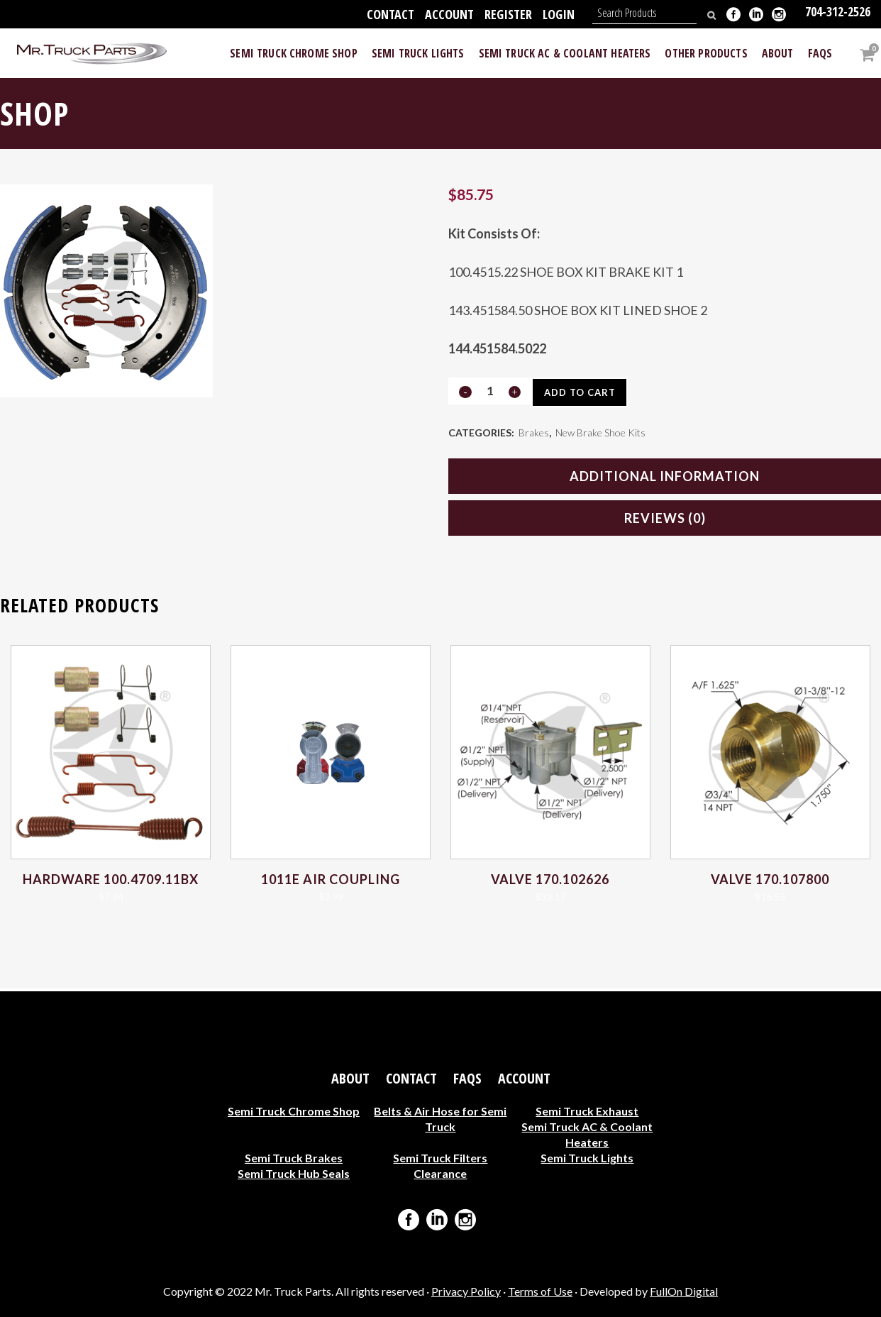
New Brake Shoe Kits (600, 434)
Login (559, 14)
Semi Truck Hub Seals (294, 1173)
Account (449, 14)
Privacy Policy (466, 1291)
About (350, 1078)
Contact (390, 14)
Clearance (440, 1173)
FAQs (467, 1078)
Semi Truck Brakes (294, 1157)
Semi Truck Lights (587, 1157)
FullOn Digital (684, 1291)
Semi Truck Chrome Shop (294, 1111)
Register (508, 14)
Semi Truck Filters (440, 1157)
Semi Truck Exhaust (587, 1111)
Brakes (534, 434)
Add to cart (584, 392)
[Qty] (489, 390)
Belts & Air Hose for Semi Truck (440, 1118)
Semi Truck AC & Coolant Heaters (587, 1134)
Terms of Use (540, 1291)
